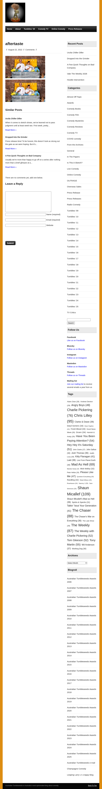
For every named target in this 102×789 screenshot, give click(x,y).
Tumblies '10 (72, 216)
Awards (70, 103)
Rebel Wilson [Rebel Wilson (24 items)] (86, 480)
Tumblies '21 (72, 282)
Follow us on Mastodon (77, 367)
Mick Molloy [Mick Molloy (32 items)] (87, 469)
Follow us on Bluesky (76, 349)
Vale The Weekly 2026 (77, 74)
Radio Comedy (44, 35)
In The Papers (73, 157)
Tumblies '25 (72, 306)
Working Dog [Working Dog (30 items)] (79, 549)
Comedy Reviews (75, 127)
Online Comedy (58, 29)
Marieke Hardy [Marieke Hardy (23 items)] (73, 469)
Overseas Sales (74, 186)
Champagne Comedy (76, 769)
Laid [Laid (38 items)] (71, 460)
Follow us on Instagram (77, 358)
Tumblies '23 (72, 294)
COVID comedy (74, 139)
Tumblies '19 (72, 270)
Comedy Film (73, 115)
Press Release (73, 193)
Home (9, 29)
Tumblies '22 (72, 288)
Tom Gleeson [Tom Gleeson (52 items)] (77, 540)
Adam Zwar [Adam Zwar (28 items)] (73, 402)
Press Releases (75, 29)
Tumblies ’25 (29, 29)
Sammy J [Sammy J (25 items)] (83, 483)
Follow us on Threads (76, 375)
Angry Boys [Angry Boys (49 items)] (80, 405)
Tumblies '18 (72, 264)
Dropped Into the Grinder (78, 58)
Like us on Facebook (76, 340)
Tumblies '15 (72, 247)
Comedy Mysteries (15, 35)
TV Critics (31, 35)
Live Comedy (73, 169)
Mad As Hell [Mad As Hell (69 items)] (83, 464)
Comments (30, 50)
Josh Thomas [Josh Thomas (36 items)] (79, 453)
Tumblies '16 (72, 252)
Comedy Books (74, 109)
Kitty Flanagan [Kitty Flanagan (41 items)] (85, 456)
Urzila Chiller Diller (75, 52)
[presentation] (25, 234)
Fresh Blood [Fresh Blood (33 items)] (78, 429)
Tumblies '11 (72, 222)
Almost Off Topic (74, 97)
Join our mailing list (75, 384)
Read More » (10, 130)
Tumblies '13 (72, 234)
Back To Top (92, 785)
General (70, 151)
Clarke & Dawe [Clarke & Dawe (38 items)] (84, 422)
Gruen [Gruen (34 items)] (81, 432)
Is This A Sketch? (74, 163)
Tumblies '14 (72, 240)
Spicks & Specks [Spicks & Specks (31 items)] (81, 502)
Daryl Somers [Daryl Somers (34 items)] (75, 426)
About (18, 29)
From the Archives (75, 145)
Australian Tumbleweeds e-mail (81, 763)
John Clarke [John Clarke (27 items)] (79, 450)
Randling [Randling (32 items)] (73, 480)
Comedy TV (43, 29)
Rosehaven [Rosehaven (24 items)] (72, 483)
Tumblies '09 (72, 211)
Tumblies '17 (72, 258)
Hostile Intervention (75, 80)
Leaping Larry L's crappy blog (80, 775)
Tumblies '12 (72, 229)
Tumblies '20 (72, 276)
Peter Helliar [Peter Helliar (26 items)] (73, 472)
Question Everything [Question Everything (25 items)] (85, 476)
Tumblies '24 (72, 300)
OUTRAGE (72, 181)
